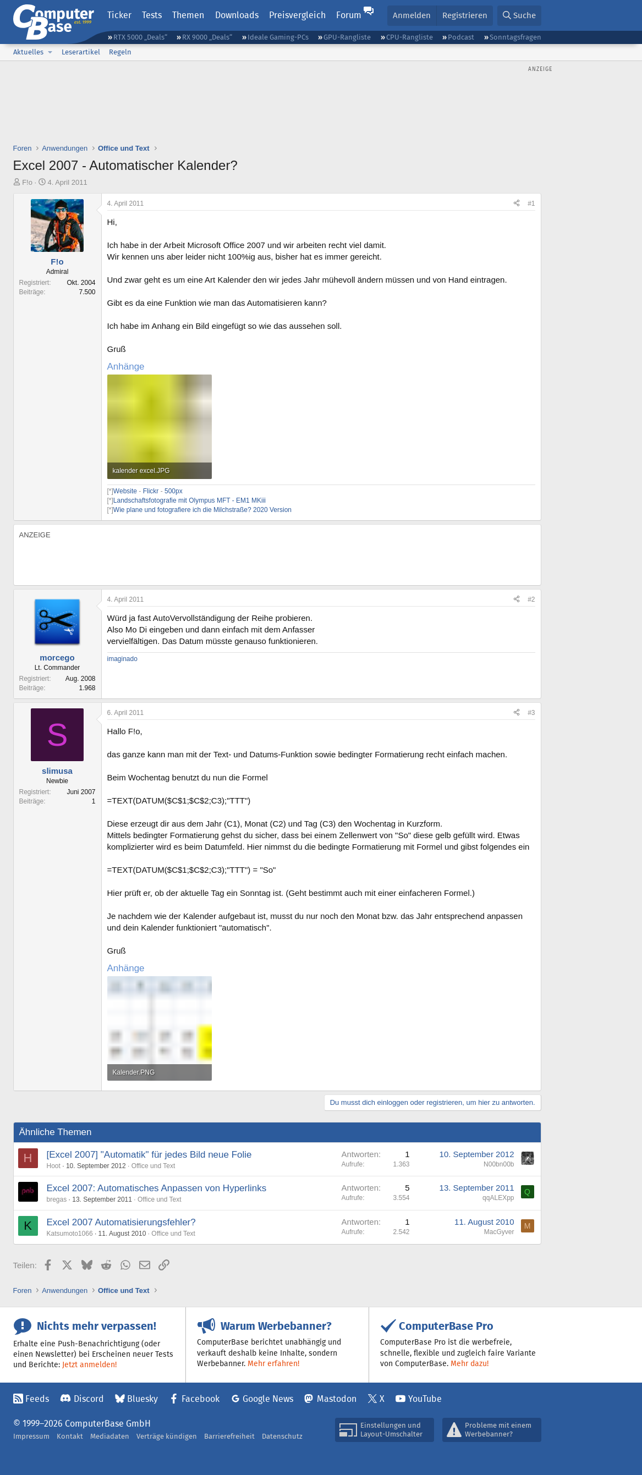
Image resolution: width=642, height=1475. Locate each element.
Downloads (237, 15)
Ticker (119, 15)
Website (126, 491)
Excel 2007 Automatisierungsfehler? (121, 1222)
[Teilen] (516, 203)
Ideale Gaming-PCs (278, 37)
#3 (531, 713)
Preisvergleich (297, 15)
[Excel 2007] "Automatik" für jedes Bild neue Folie (149, 1154)
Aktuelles (28, 52)
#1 (531, 203)
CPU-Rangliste (409, 37)
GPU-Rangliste (347, 37)
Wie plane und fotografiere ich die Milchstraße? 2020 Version (202, 510)
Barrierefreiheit (229, 1436)
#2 (531, 599)
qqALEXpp (498, 1198)
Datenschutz (282, 1436)
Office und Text (153, 1166)
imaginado (122, 659)
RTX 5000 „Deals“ (140, 37)
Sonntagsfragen (515, 37)
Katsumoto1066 (70, 1233)
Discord (89, 1399)
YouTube (425, 1399)
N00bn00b (499, 1164)
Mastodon (336, 1399)
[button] (50, 52)
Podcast (461, 37)
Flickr (151, 491)
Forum (348, 15)
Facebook (201, 1399)
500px (173, 491)
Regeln (120, 52)
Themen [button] (188, 15)
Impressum (31, 1436)
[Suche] (519, 15)
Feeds (37, 1399)
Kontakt (70, 1436)
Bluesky (142, 1399)
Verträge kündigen (166, 1436)
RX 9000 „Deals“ (207, 37)
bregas (57, 1199)
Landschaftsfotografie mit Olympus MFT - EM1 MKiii (189, 500)
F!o (27, 182)
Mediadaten (109, 1436)
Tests (152, 15)
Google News (268, 1399)
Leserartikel (81, 52)
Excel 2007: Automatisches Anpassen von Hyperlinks (157, 1188)
